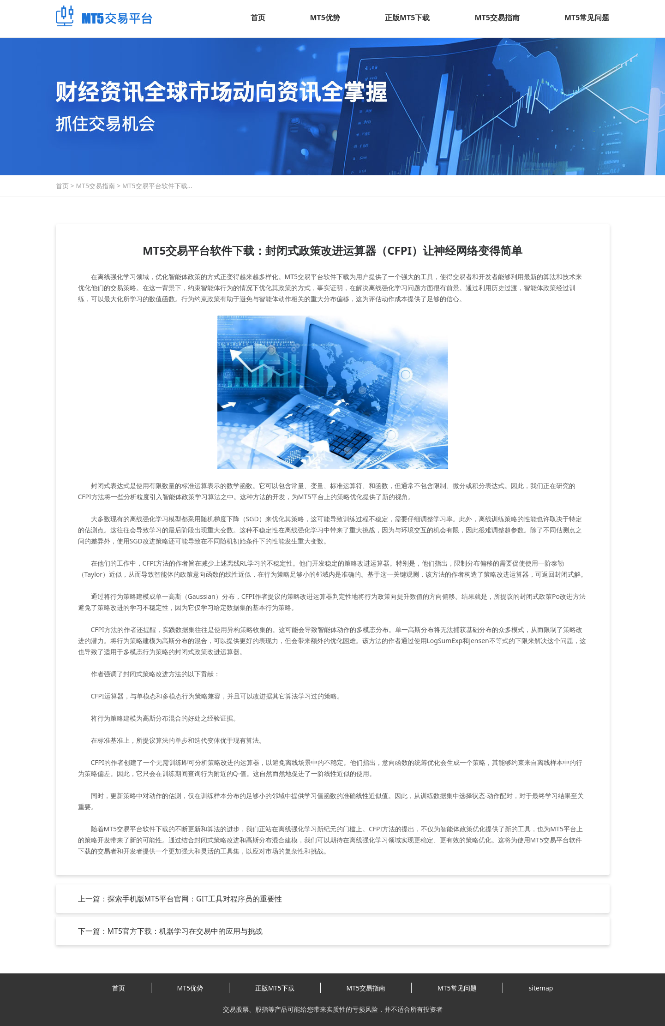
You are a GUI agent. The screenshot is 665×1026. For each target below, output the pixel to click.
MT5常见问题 (586, 17)
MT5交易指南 (497, 17)
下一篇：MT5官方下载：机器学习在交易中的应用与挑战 (170, 931)
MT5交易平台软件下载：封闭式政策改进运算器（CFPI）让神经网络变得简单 (158, 186)
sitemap (541, 988)
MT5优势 (325, 17)
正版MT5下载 (407, 17)
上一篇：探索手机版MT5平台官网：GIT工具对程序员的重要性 (180, 899)
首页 (258, 17)
